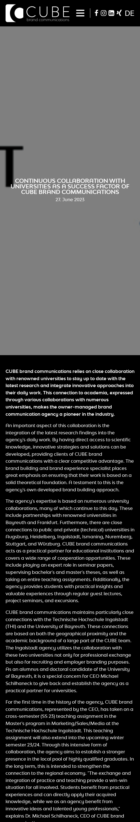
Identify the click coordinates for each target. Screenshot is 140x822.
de (129, 13)
